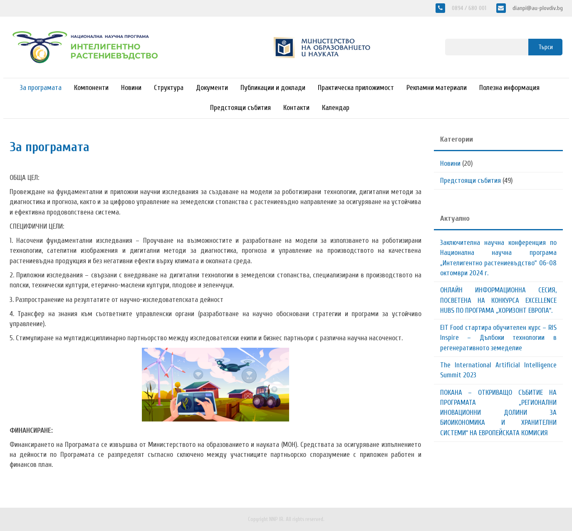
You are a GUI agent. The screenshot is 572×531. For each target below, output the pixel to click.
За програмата (41, 88)
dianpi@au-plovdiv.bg (537, 8)
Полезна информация (509, 88)
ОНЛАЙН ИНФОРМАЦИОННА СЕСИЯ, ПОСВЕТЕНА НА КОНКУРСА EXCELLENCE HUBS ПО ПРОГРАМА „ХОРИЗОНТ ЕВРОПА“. (498, 300)
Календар (335, 108)
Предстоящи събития (240, 108)
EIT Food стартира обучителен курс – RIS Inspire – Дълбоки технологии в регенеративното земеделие (498, 338)
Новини (131, 88)
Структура (168, 88)
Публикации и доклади (272, 88)
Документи (212, 88)
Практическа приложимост (356, 88)
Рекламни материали (436, 88)
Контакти (296, 108)
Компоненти (91, 88)
